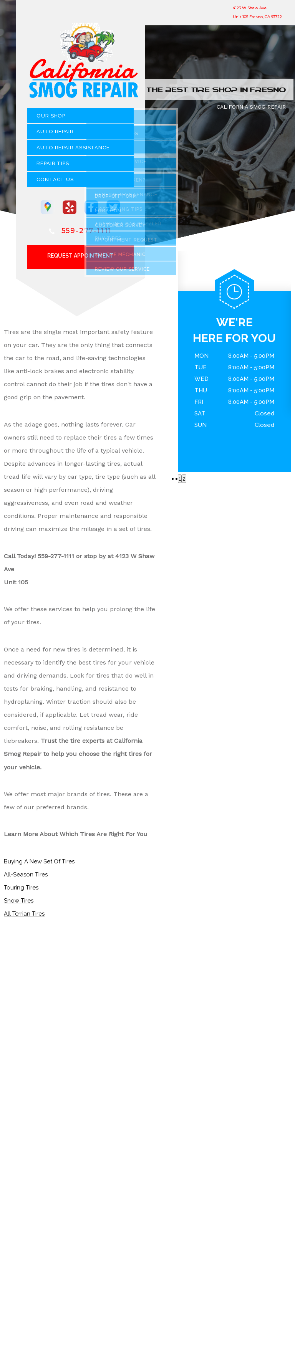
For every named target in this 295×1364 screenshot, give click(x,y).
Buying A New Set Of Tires (39, 864)
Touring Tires (21, 890)
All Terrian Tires (24, 916)
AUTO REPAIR (55, 134)
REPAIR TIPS (52, 166)
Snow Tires (18, 903)
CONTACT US (55, 182)
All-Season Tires (26, 877)
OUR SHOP (50, 119)
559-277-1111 (86, 234)
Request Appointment (80, 259)
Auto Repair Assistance (73, 151)
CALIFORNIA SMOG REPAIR (251, 110)
